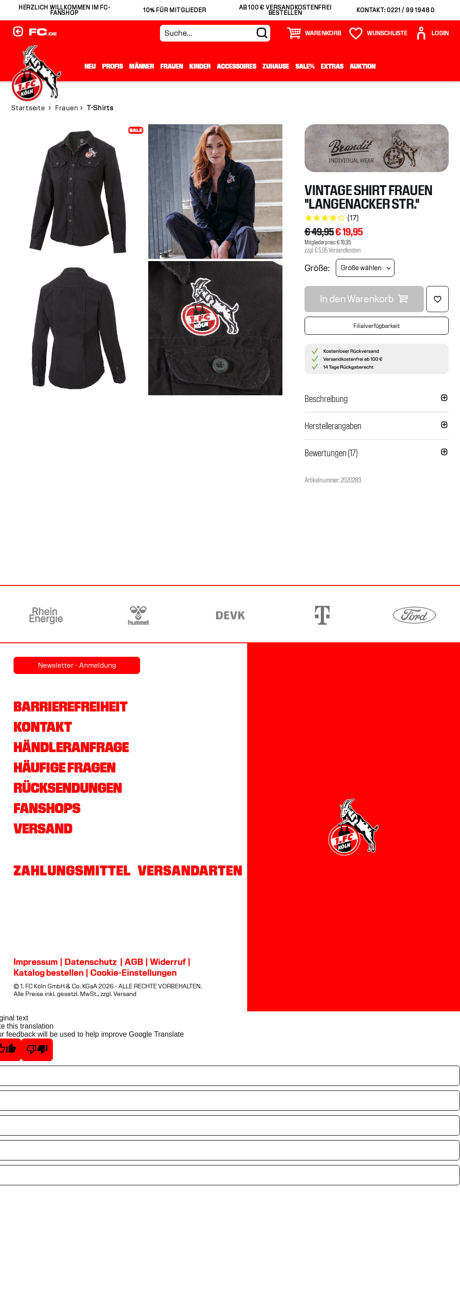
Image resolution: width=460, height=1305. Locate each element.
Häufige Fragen (65, 767)
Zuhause (276, 66)
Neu (90, 66)
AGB (134, 961)
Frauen (171, 66)
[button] (377, 399)
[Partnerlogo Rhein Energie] (46, 615)
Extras (332, 66)
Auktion (363, 66)
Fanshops (47, 808)
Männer (141, 66)
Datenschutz (91, 961)
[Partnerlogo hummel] (138, 615)
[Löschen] (437, 299)
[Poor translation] (37, 1049)
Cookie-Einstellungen (133, 972)
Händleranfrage (71, 747)
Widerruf (168, 961)
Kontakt (43, 727)
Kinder (200, 66)
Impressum (36, 961)
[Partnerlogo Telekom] (322, 615)
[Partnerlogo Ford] (414, 615)
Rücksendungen (68, 788)
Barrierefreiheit (70, 706)
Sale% (305, 66)
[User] (431, 33)
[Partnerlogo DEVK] (230, 615)
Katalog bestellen (49, 972)
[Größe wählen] (365, 268)
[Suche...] (215, 33)
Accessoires (236, 66)
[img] (78, 191)
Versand (43, 828)
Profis (112, 66)
